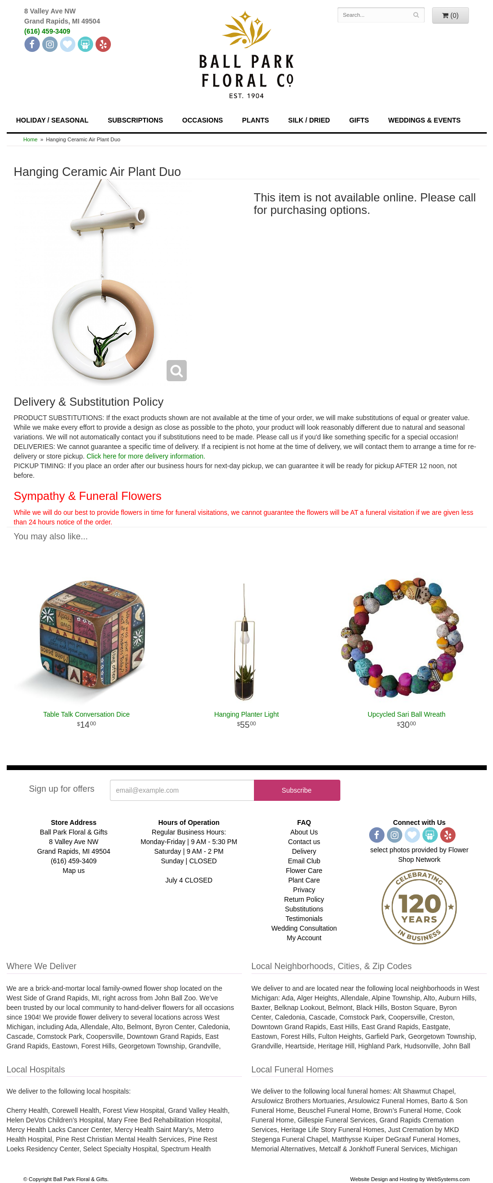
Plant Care (304, 880)
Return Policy (304, 899)
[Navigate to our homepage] (247, 53)
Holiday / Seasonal (52, 120)
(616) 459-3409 (47, 31)
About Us (304, 832)
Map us (74, 870)
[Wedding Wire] (85, 44)
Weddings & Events (424, 120)
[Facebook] (32, 44)
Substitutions (304, 909)
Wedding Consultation (304, 928)
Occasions (202, 120)
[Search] (416, 15)
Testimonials (304, 918)
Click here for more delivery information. (145, 456)
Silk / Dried (309, 120)
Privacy (304, 890)
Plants (255, 120)
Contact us (304, 842)
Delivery (304, 851)
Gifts (359, 120)
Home (31, 139)
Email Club (304, 861)
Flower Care (304, 870)
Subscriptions (135, 120)
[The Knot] (67, 44)
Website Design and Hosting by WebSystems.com (410, 1179)
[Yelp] (103, 44)
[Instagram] (50, 44)
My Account (304, 938)
